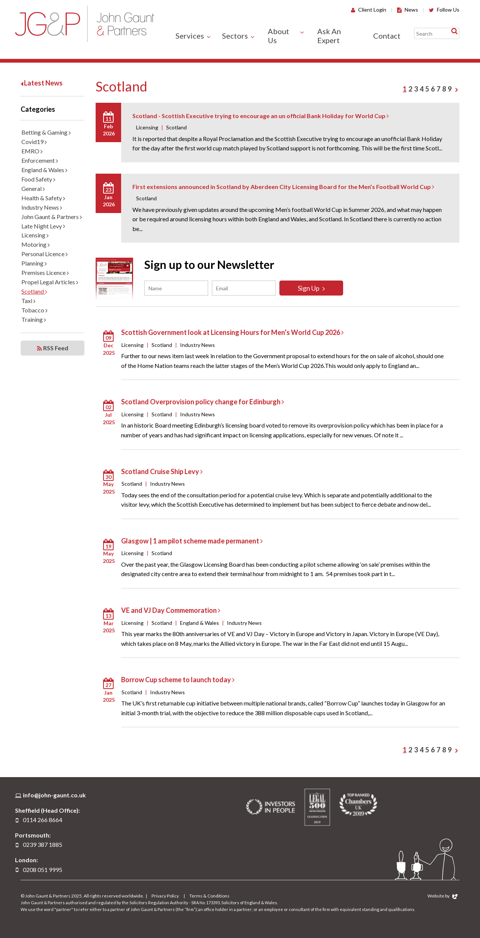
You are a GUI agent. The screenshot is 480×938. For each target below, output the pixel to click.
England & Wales (44, 169)
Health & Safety (43, 197)
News (407, 9)
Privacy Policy (165, 896)
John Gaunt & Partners (84, 24)
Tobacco (34, 310)
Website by (443, 896)
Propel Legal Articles (49, 281)
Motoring (35, 244)
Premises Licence (45, 272)
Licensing (35, 235)
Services (190, 35)
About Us (278, 36)
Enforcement (39, 160)
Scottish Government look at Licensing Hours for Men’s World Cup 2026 (232, 332)
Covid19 (34, 141)
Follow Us (444, 9)
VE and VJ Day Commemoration (170, 610)
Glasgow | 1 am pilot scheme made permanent (191, 541)
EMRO (32, 151)
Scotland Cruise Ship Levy (161, 471)
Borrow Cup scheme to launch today (177, 679)
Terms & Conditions (209, 896)
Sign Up (311, 288)
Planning (34, 263)
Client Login (368, 9)
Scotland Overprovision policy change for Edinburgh (202, 402)
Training (33, 319)
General (33, 188)
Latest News (42, 83)
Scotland (34, 291)
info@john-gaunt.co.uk (54, 794)
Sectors (235, 35)
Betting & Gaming (46, 132)
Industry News (41, 207)
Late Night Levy (43, 226)
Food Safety (38, 179)
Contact (386, 35)
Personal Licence (44, 253)
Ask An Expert (329, 36)
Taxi (28, 300)
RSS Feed (52, 348)
